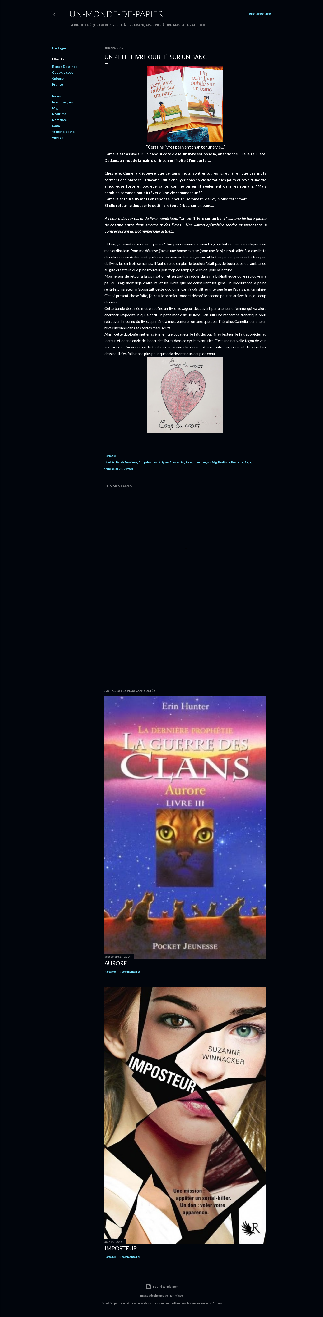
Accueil (199, 25)
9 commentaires (129, 971)
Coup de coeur (63, 72)
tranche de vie (63, 132)
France (57, 84)
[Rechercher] (260, 14)
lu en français (62, 102)
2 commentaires (129, 1256)
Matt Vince (175, 1295)
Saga (56, 126)
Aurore (115, 963)
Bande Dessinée (64, 66)
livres (56, 96)
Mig (55, 108)
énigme (58, 78)
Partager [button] (59, 48)
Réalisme (59, 114)
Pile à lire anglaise (172, 25)
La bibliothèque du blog (91, 25)
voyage (57, 137)
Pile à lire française (134, 25)
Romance (59, 120)
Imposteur (120, 1248)
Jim (54, 90)
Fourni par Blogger (161, 1287)
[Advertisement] (185, 643)
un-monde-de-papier (116, 14)
